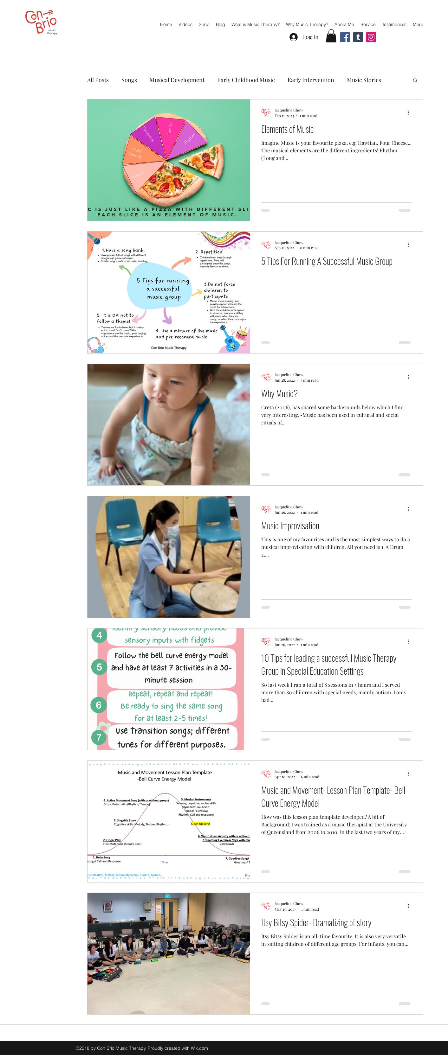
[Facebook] (345, 37)
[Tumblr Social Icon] (358, 37)
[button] (331, 35)
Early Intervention (311, 80)
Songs (129, 80)
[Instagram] (371, 37)
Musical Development (177, 80)
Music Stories (364, 80)
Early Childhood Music (246, 80)
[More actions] (410, 112)
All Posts (98, 80)
